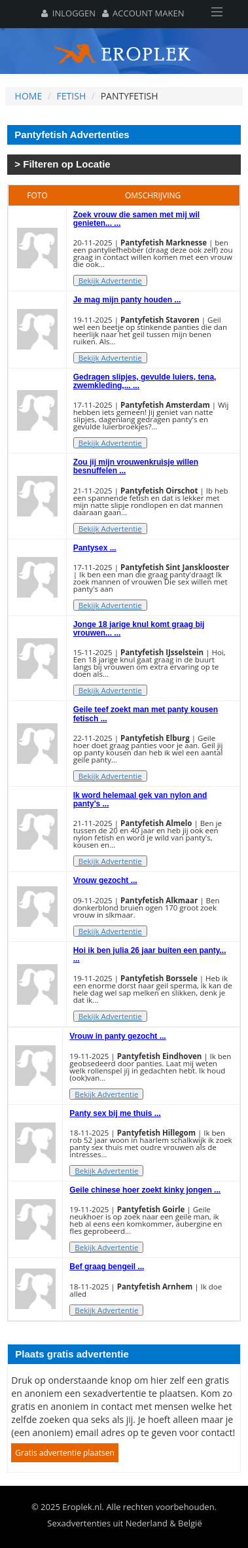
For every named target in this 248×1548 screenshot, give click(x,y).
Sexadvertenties (79, 1523)
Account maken (143, 13)
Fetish (71, 96)
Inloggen (68, 13)
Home (29, 96)
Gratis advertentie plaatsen (64, 1452)
